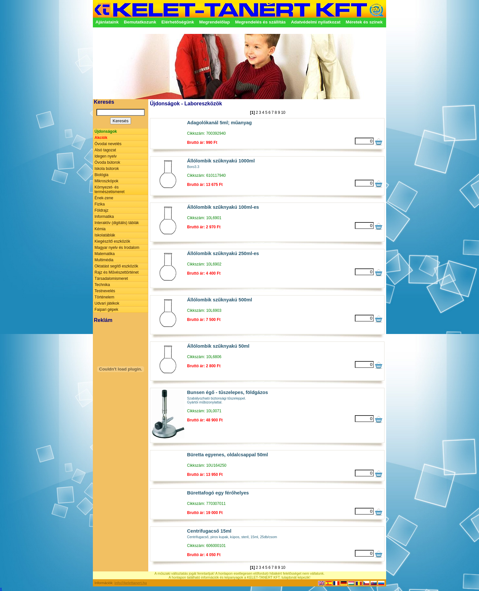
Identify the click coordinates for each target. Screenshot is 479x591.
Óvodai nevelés (108, 144)
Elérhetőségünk (177, 22)
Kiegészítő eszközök (112, 241)
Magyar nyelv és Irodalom (116, 247)
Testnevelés (104, 291)
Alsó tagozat (105, 150)
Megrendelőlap (214, 22)
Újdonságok (105, 131)
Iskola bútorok (106, 168)
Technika (102, 284)
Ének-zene (103, 198)
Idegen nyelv (105, 156)
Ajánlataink (107, 22)
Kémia (100, 229)
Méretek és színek (364, 22)
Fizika (99, 204)
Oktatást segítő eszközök (116, 266)
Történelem (104, 297)
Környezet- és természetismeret (109, 189)
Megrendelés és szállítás (260, 22)
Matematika (104, 253)
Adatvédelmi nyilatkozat (316, 22)
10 (283, 112)
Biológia (101, 175)
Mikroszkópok (106, 181)
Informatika (104, 216)
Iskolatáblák (104, 235)
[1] (252, 112)
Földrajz (101, 210)
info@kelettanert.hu (130, 583)
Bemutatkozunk (140, 22)
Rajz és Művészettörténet (116, 272)
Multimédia (103, 260)
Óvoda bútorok (107, 162)
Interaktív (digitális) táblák (116, 222)
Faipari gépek (106, 309)
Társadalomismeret (111, 278)
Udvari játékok (106, 303)
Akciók (100, 137)
